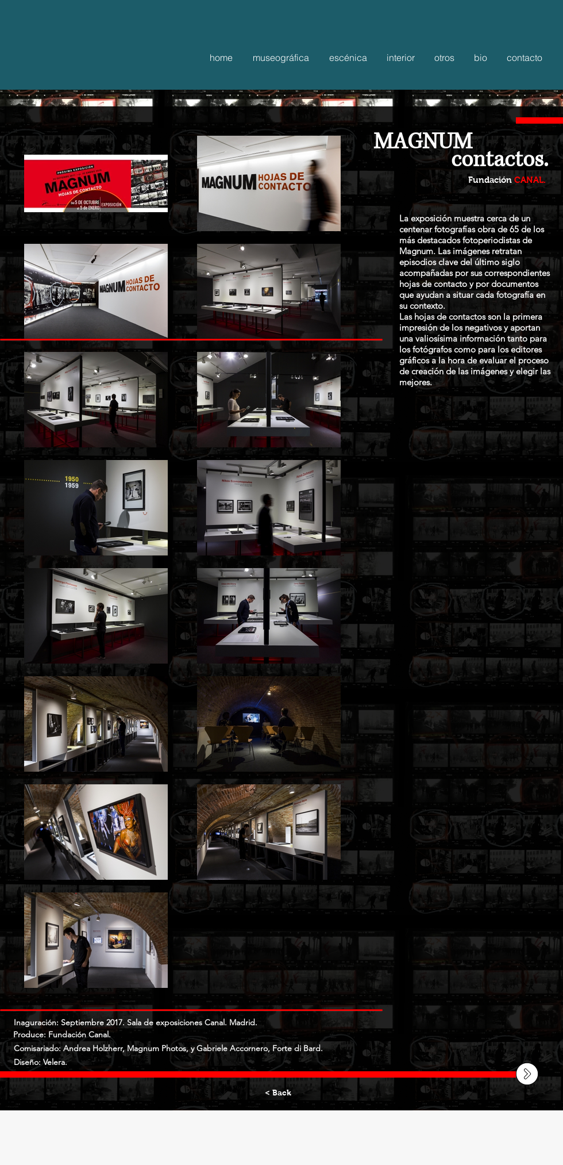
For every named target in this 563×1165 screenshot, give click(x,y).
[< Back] (278, 1093)
